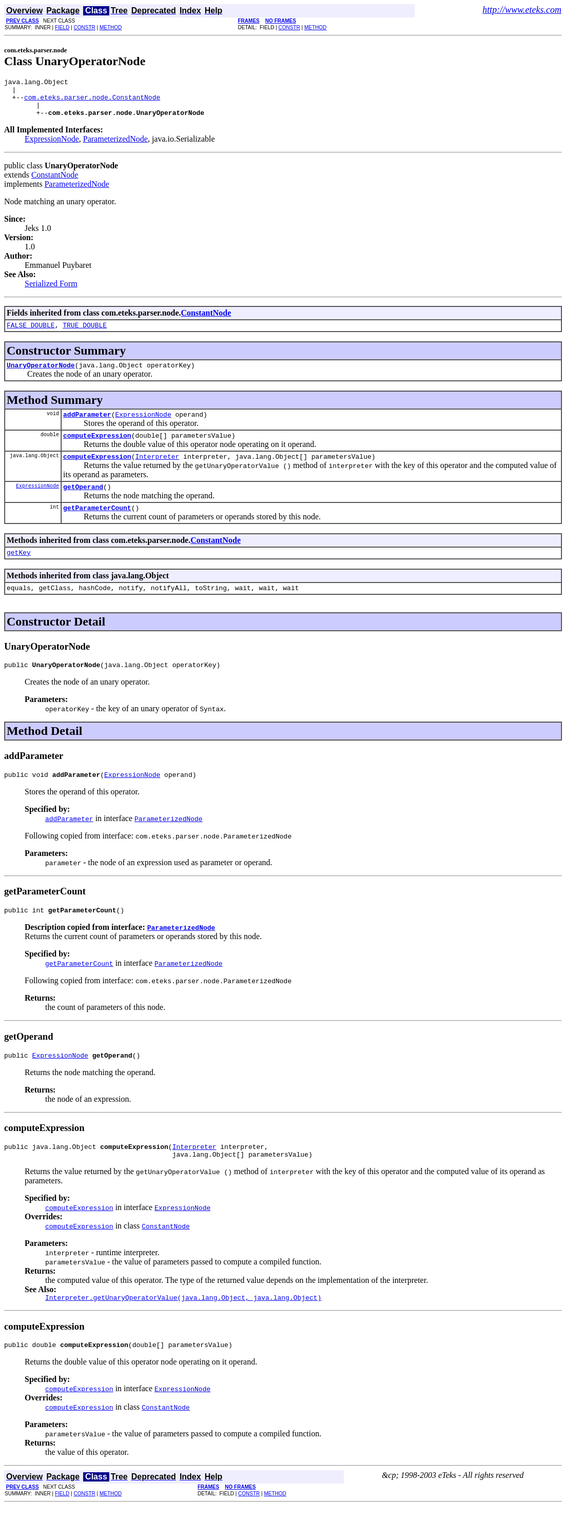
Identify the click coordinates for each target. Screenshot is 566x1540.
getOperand (83, 503)
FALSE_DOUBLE (31, 334)
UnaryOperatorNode (41, 375)
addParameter (87, 426)
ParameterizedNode (115, 146)
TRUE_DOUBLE (85, 334)
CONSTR (84, 27)
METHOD (111, 27)
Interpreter (157, 471)
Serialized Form (51, 291)
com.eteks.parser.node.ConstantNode (92, 101)
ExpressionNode (52, 146)
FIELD (62, 27)
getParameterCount (97, 526)
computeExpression (97, 449)
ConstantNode (55, 182)
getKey (19, 572)
